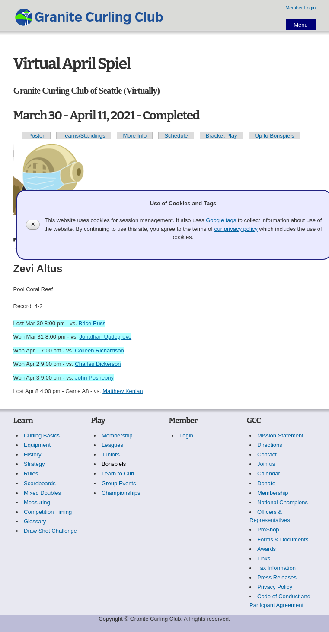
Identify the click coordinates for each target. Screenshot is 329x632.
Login (186, 435)
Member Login (300, 7)
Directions (269, 445)
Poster (36, 135)
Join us (266, 464)
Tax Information (276, 568)
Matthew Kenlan (122, 391)
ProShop (268, 529)
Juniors (111, 454)
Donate (266, 483)
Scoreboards (40, 483)
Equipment (37, 445)
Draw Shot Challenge (50, 531)
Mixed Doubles (42, 493)
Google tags (221, 220)
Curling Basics (42, 435)
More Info (135, 135)
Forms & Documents (282, 539)
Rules (31, 473)
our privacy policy (235, 229)
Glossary (35, 521)
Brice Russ (92, 323)
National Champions (282, 502)
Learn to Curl (118, 473)
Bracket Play (221, 135)
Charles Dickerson (98, 364)
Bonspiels (114, 464)
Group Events (119, 483)
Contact (267, 454)
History (32, 454)
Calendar (268, 473)
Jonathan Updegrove (105, 336)
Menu (301, 25)
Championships (121, 493)
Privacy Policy (274, 587)
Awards (266, 549)
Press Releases (277, 577)
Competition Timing (48, 512)
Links (263, 558)
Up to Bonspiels (274, 135)
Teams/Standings (83, 135)
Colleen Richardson (99, 350)
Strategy (34, 464)
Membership (117, 435)
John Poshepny (94, 377)
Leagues (112, 445)
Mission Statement (280, 435)
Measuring (37, 502)
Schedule (176, 135)
